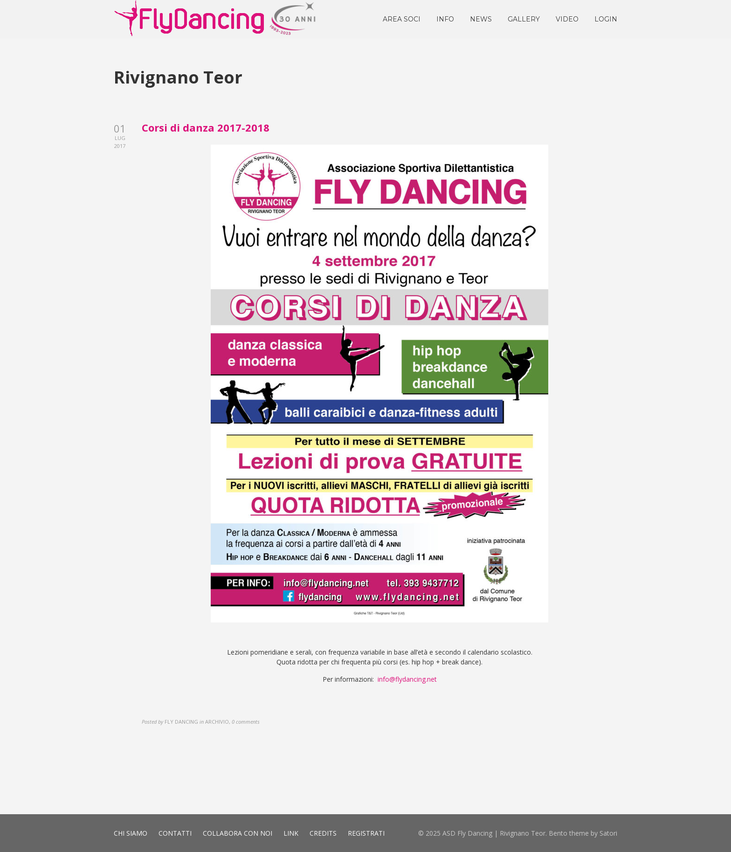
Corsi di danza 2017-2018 (205, 127)
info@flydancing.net (407, 679)
